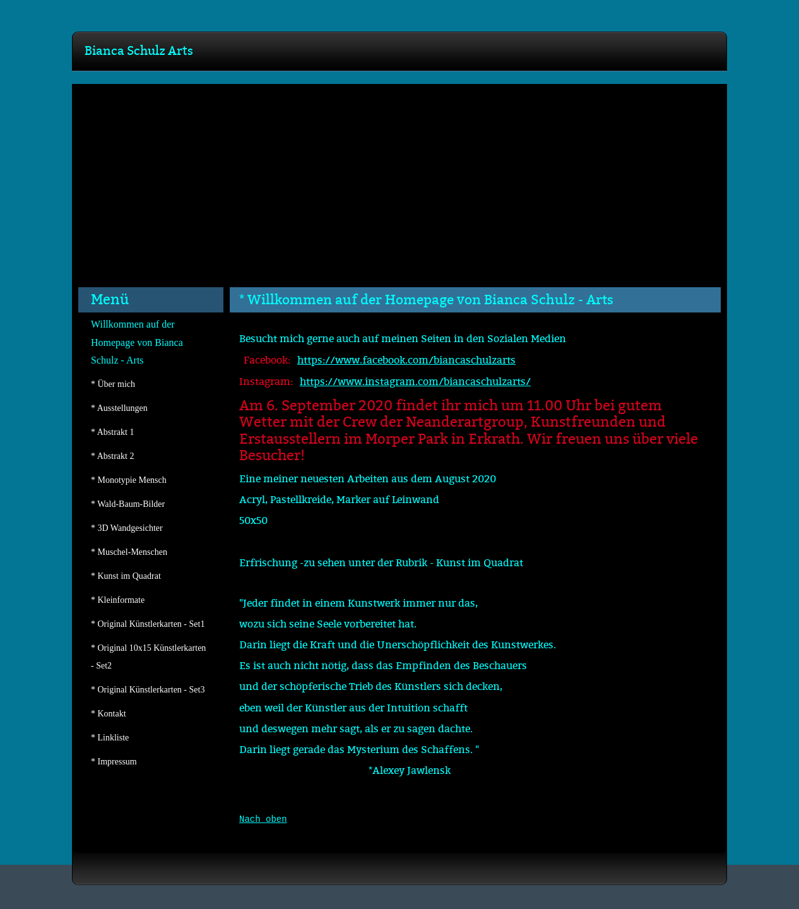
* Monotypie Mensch (129, 480)
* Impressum (114, 761)
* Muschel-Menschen (129, 552)
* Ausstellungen (119, 408)
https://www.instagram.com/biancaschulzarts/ (415, 382)
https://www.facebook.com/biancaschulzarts (406, 360)
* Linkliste (110, 737)
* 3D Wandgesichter (127, 528)
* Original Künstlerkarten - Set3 (147, 689)
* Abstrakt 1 (112, 432)
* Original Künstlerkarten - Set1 (147, 624)
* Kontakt (108, 713)
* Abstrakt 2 (112, 456)
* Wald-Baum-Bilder (128, 504)
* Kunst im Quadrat (126, 576)
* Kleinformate (118, 600)
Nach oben (263, 819)
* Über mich (113, 384)
